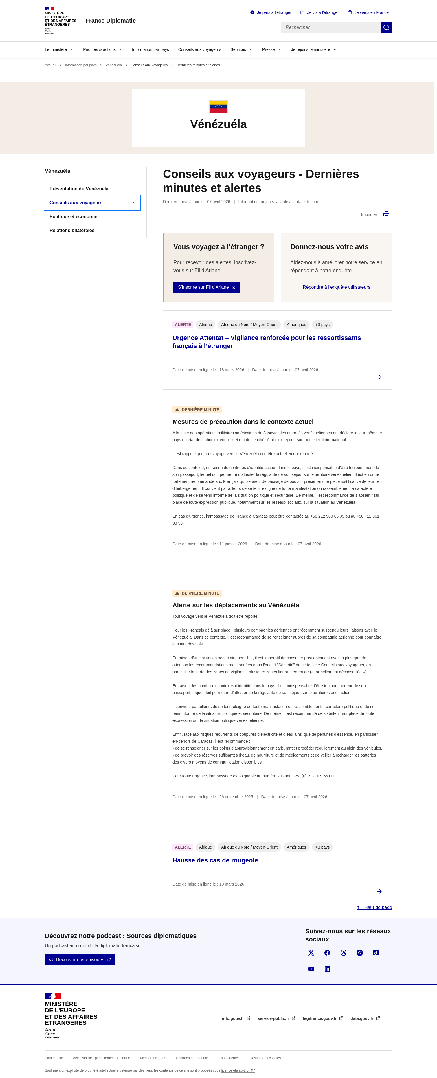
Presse (268, 49)
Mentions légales (153, 1058)
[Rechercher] (331, 27)
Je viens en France (372, 12)
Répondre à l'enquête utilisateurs (336, 287)
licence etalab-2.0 (235, 1070)
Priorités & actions (99, 49)
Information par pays (150, 49)
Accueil (50, 65)
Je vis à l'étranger (323, 12)
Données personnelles (193, 1058)
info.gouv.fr (233, 1018)
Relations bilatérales (72, 230)
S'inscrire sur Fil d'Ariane (203, 287)
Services (238, 49)
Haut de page (377, 907)
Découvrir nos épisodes (80, 959)
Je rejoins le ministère (310, 49)
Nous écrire (229, 1058)
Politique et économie (73, 216)
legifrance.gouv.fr (320, 1018)
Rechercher (386, 27)
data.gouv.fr (362, 1018)
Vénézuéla (113, 65)
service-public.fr (274, 1018)
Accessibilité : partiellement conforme (101, 1058)
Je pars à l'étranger (274, 12)
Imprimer (386, 214)
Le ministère (56, 49)
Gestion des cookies (265, 1058)
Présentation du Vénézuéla (79, 188)
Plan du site (54, 1058)
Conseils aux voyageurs (199, 49)
